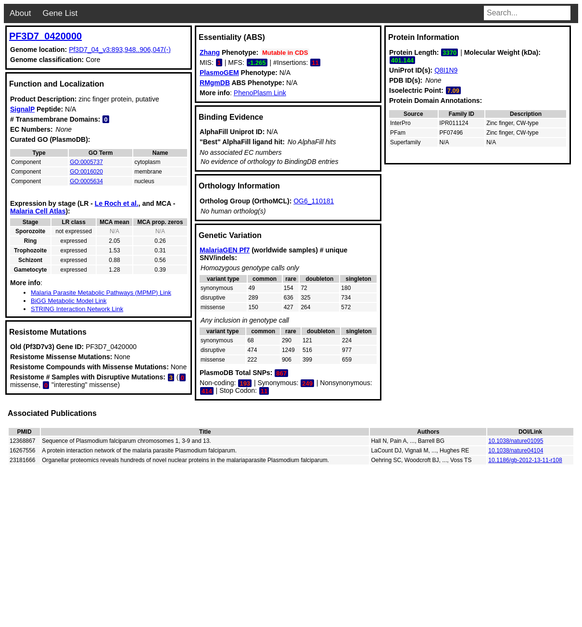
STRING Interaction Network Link (77, 309)
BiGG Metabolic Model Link (69, 300)
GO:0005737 (86, 162)
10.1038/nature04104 (515, 450)
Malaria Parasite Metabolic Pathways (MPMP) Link (101, 292)
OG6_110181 (313, 201)
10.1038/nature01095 (515, 441)
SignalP (22, 109)
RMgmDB (215, 83)
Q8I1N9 (445, 70)
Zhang (210, 52)
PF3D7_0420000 (45, 36)
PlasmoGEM (219, 72)
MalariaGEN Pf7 (225, 250)
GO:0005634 (86, 181)
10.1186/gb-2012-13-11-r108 (525, 460)
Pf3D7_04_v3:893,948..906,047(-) (120, 49)
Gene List (59, 13)
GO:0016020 (86, 171)
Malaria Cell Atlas (37, 211)
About (20, 13)
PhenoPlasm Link (260, 93)
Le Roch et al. (117, 203)
